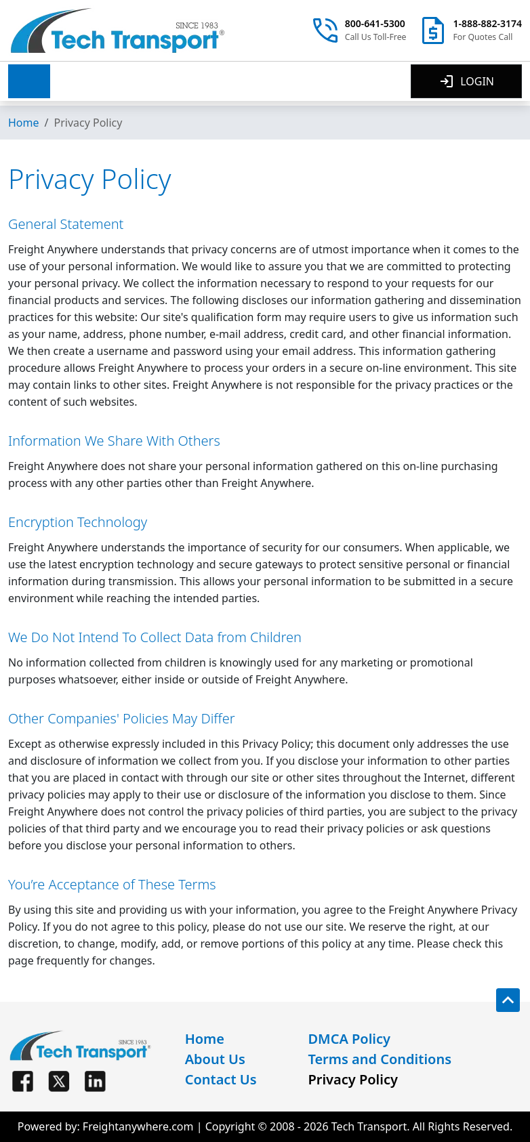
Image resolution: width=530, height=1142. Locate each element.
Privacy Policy (352, 1079)
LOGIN (466, 81)
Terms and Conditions (379, 1059)
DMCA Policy (349, 1039)
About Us (215, 1059)
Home (23, 122)
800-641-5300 (375, 23)
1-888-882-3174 (487, 23)
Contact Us (221, 1079)
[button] (29, 81)
